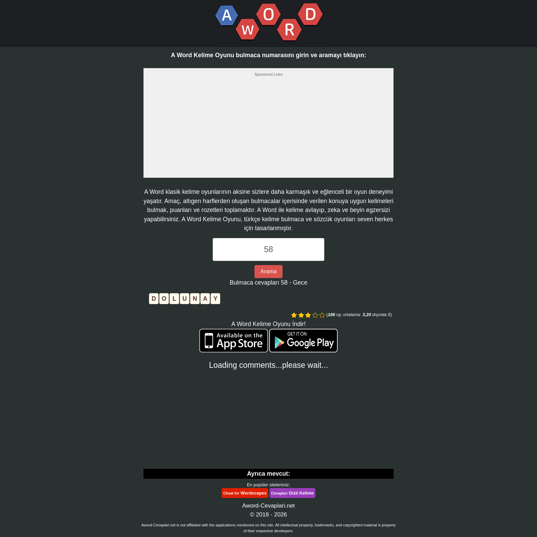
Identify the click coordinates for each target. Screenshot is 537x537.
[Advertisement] (268, 129)
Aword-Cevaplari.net (268, 505)
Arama (268, 271)
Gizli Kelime (292, 493)
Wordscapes (244, 493)
